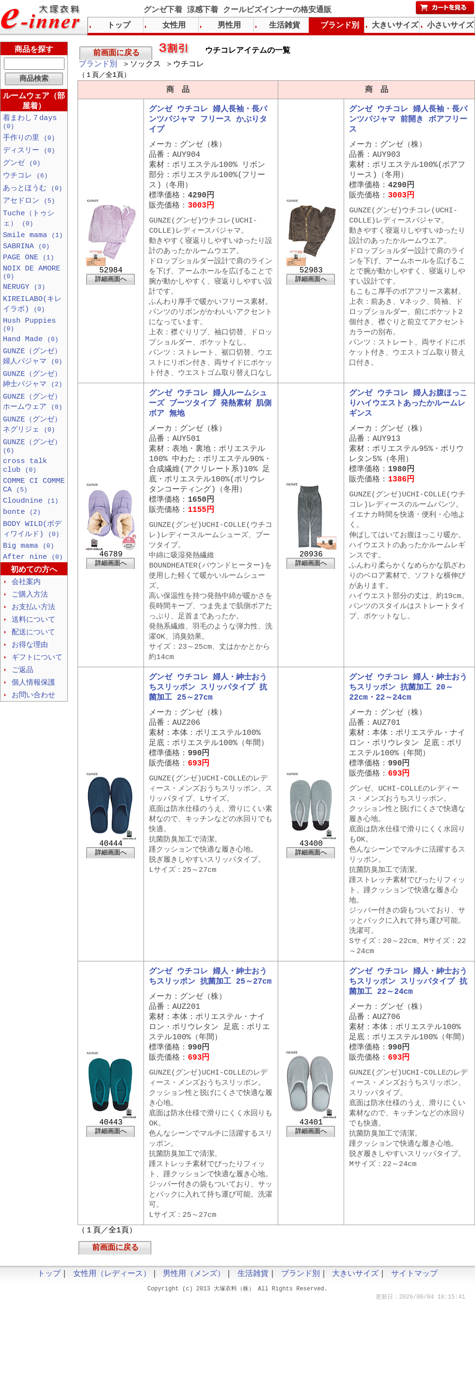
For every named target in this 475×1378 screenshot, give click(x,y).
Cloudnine (31, 530)
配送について (33, 668)
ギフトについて (37, 694)
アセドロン (29, 207)
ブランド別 (98, 65)
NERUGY (24, 301)
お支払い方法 (33, 641)
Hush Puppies (29, 341)
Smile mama (33, 244)
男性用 (229, 25)
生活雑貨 (284, 25)
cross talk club (25, 491)
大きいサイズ (395, 25)
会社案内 (26, 615)
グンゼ (22, 168)
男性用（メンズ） (194, 1349)
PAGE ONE (28, 268)
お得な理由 (30, 681)
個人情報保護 (33, 720)
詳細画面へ (111, 292)
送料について (33, 654)
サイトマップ (414, 1349)
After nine (33, 590)
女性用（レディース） (112, 1349)
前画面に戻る (116, 53)
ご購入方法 (30, 628)
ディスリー (29, 155)
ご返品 (22, 707)
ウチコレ (25, 181)
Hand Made (31, 358)
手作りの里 (29, 142)
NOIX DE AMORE (31, 285)
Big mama (28, 578)
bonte (22, 542)
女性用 (174, 25)
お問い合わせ (33, 733)
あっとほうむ (33, 194)
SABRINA (26, 256)
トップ (118, 25)
